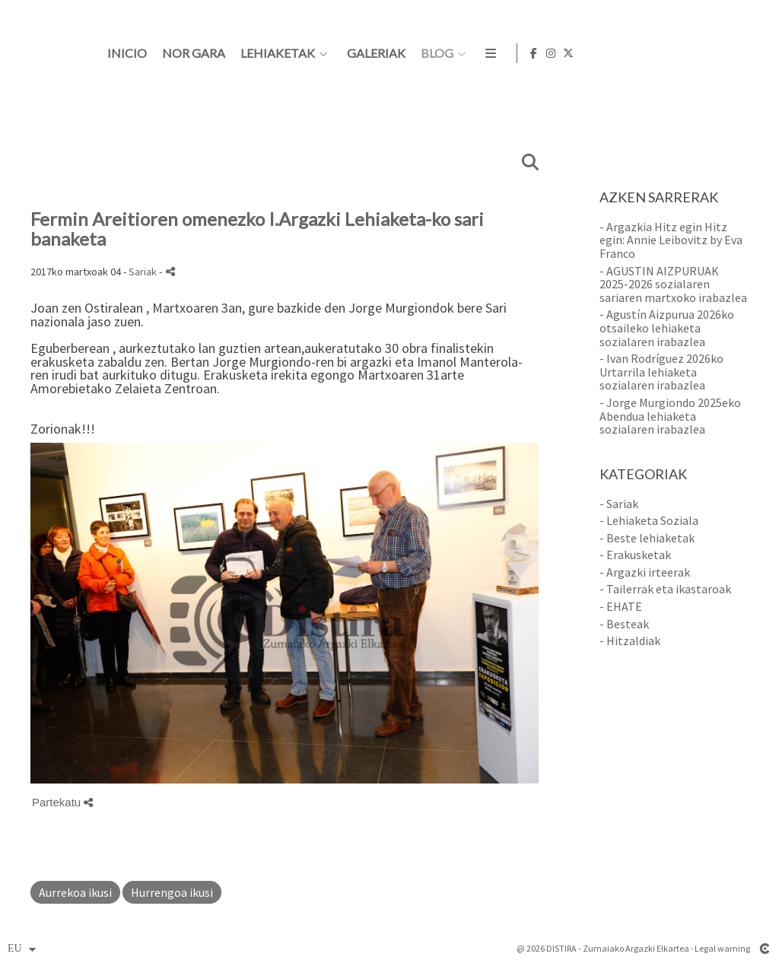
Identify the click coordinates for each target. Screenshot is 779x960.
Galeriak (560, 53)
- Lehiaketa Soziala (648, 520)
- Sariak (618, 503)
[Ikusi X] (755, 53)
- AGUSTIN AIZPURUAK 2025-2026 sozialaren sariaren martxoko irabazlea (673, 284)
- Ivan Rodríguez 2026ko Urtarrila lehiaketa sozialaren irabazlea (661, 372)
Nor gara (377, 53)
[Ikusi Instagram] (738, 53)
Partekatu (62, 802)
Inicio (311, 53)
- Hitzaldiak (629, 640)
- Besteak (624, 623)
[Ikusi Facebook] (720, 53)
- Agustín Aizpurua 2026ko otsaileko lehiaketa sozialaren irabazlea (666, 327)
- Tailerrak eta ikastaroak (665, 588)
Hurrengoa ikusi (172, 892)
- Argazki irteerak (644, 572)
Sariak (143, 271)
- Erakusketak (635, 554)
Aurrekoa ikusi (75, 892)
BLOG (621, 53)
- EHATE (620, 606)
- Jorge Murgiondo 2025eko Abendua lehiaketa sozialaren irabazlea (670, 416)
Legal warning (722, 948)
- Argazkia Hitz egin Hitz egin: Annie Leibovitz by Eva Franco (670, 240)
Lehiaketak (461, 53)
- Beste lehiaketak (647, 537)
